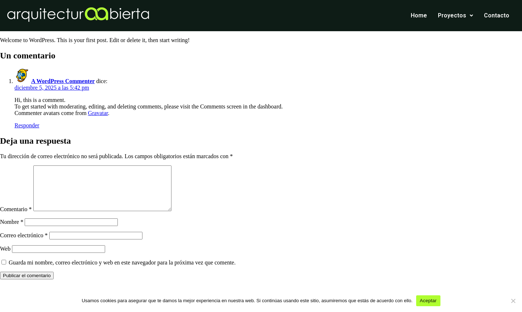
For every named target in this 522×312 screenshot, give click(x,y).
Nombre (11, 230)
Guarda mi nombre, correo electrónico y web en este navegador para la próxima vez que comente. (122, 271)
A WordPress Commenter (63, 81)
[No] (513, 300)
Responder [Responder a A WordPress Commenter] (26, 125)
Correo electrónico (24, 244)
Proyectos (455, 15)
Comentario (16, 218)
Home (419, 15)
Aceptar (428, 300)
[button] (455, 15)
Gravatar (98, 113)
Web (5, 257)
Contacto (496, 15)
